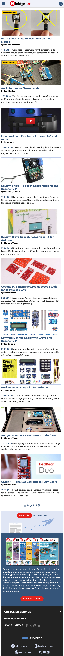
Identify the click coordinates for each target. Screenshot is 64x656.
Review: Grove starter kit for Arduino (24, 387)
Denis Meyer (9, 142)
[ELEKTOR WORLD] (33, 618)
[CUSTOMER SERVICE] (33, 612)
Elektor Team (10, 293)
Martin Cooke (10, 484)
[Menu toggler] (3, 3)
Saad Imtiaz (9, 91)
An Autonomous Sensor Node (20, 88)
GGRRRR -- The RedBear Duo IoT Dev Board (29, 481)
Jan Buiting (9, 344)
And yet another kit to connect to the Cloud (29, 435)
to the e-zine (32, 515)
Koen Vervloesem (12, 45)
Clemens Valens (11, 243)
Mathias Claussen (12, 192)
